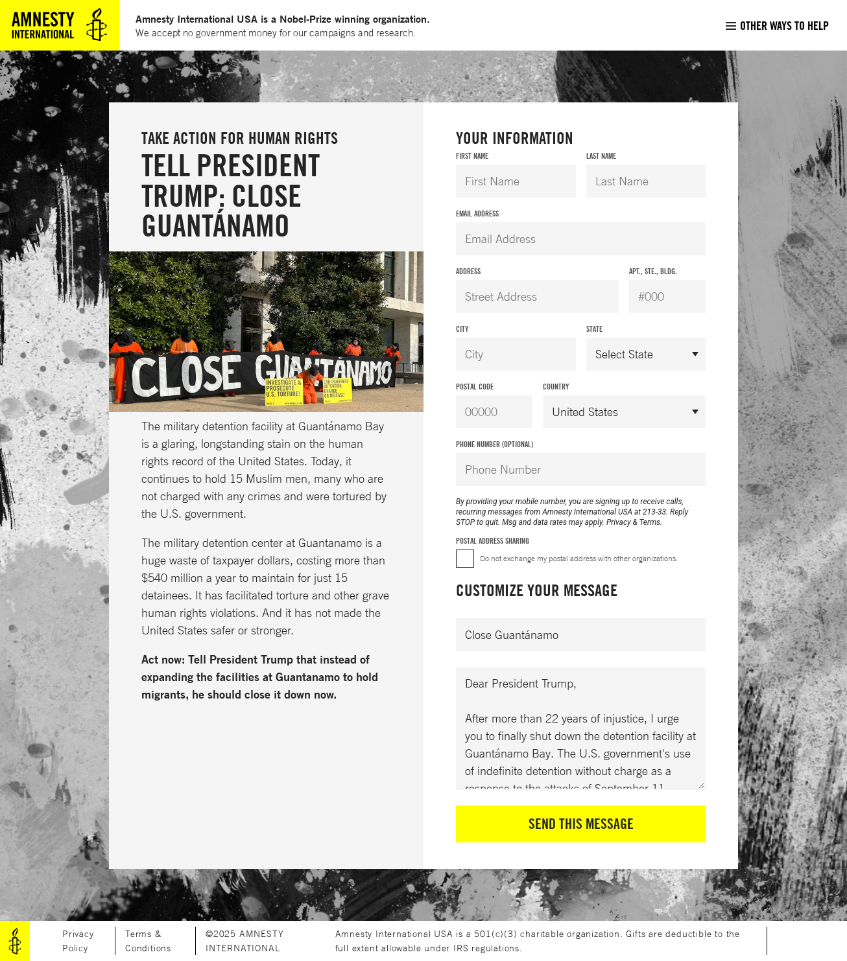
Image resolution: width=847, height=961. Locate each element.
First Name (472, 156)
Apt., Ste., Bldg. (653, 271)
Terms (649, 522)
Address (468, 271)
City (462, 329)
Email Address (477, 213)
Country (556, 386)
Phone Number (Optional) (494, 444)
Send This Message (581, 823)
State (594, 329)
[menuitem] (776, 25)
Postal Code (475, 386)
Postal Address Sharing (492, 541)
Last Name (601, 156)
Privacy (618, 522)
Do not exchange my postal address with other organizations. (579, 558)
